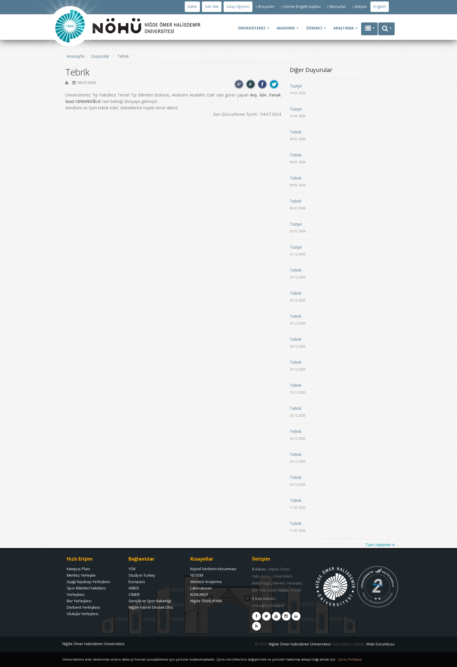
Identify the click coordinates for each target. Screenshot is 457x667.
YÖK (132, 568)
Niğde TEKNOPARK (206, 600)
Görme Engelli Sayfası (301, 6)
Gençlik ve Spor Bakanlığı (150, 600)
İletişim (359, 6)
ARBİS (134, 588)
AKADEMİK (286, 28)
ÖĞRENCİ (314, 28)
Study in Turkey (142, 575)
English (379, 6)
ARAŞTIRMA (343, 28)
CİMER (134, 594)
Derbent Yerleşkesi (83, 607)
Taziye (296, 86)
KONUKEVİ (199, 594)
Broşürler (265, 6)
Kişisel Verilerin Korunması (213, 568)
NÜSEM (196, 575)
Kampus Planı (78, 568)
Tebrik (295, 132)
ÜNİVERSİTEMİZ (252, 28)
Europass (137, 581)
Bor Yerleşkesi (79, 600)
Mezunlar (336, 6)
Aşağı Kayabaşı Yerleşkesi (88, 581)
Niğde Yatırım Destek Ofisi (151, 607)
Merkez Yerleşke (81, 575)
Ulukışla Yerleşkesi (83, 613)
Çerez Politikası (350, 659)
